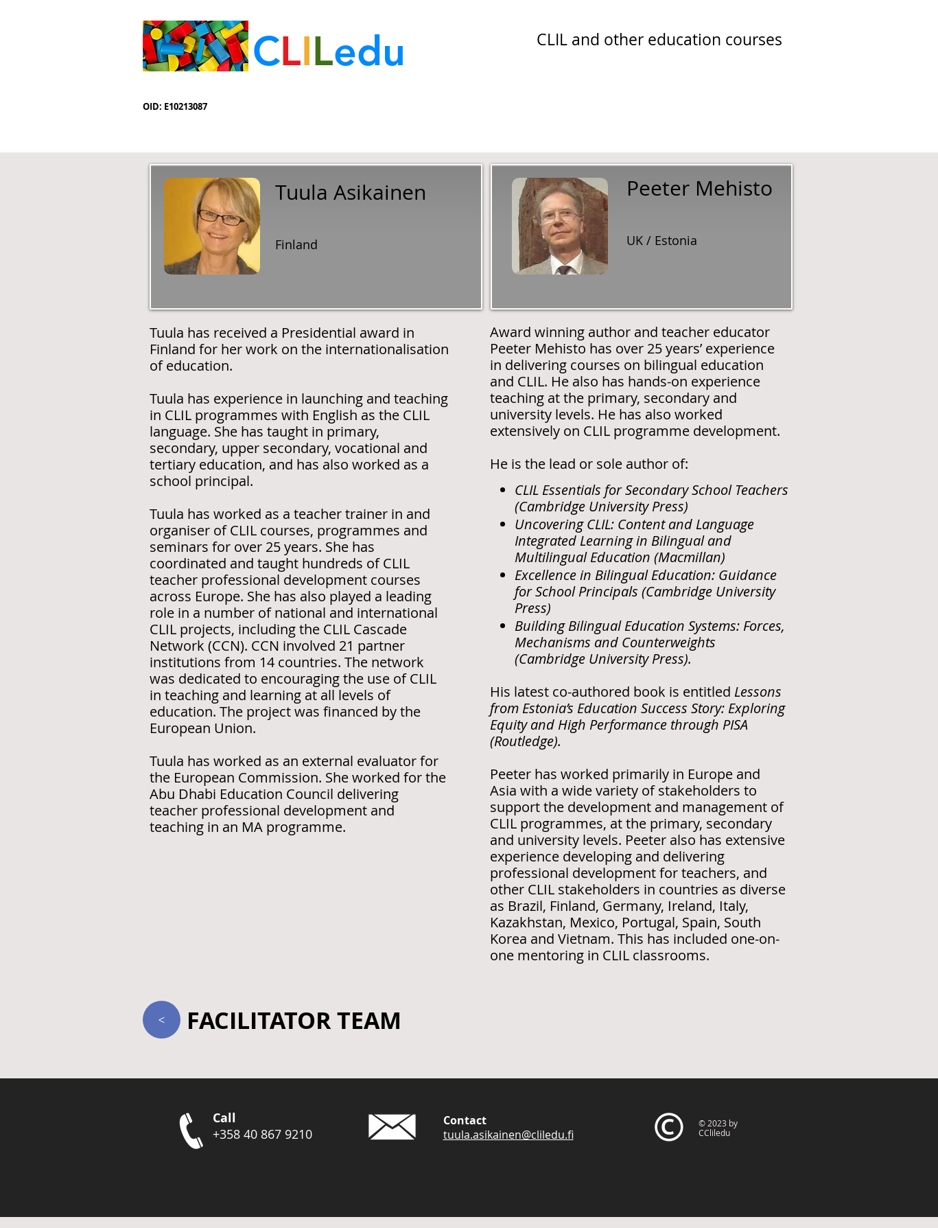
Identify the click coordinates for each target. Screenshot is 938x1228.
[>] (161, 1020)
